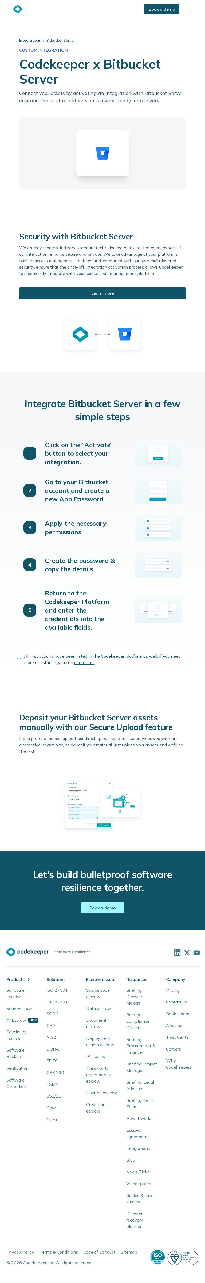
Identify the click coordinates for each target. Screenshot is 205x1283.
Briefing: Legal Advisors (140, 1085)
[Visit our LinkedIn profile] (176, 952)
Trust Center (178, 1037)
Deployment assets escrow (100, 1041)
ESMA (52, 1084)
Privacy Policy (20, 1252)
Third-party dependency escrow (98, 1074)
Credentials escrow (97, 1108)
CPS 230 (55, 1072)
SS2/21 (53, 1096)
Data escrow (98, 1008)
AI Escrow (16, 1020)
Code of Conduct (99, 1252)
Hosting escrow (101, 1092)
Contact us (176, 1002)
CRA (51, 1025)
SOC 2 (52, 1013)
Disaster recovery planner (134, 1220)
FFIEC (52, 1060)
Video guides (138, 1183)
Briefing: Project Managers (141, 1067)
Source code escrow (98, 993)
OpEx (51, 1119)
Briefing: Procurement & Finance (140, 1046)
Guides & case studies (139, 1198)
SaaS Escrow (19, 1008)
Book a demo (162, 9)
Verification (17, 1068)
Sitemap (129, 1252)
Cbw (51, 1107)
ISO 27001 (57, 990)
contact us (84, 662)
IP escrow (95, 1056)
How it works (139, 1118)
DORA (52, 1049)
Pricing (173, 990)
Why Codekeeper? (179, 1064)
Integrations (30, 40)
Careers (173, 1049)
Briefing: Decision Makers (134, 996)
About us (174, 1025)
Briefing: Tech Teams (139, 1103)
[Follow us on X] (186, 952)
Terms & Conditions (59, 1252)
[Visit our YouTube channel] (196, 952)
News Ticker (138, 1172)
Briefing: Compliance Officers (137, 1021)
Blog (130, 1160)
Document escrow (96, 1023)
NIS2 (51, 1037)
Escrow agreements (138, 1133)
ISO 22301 (57, 1002)
